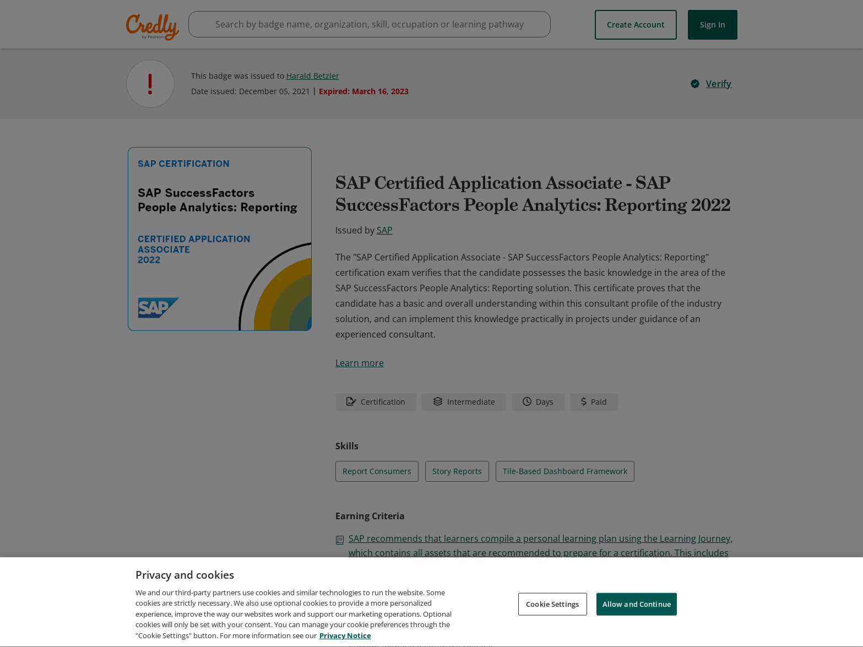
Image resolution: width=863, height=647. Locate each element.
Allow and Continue (637, 607)
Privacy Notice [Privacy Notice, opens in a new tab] (345, 639)
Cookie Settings (552, 607)
